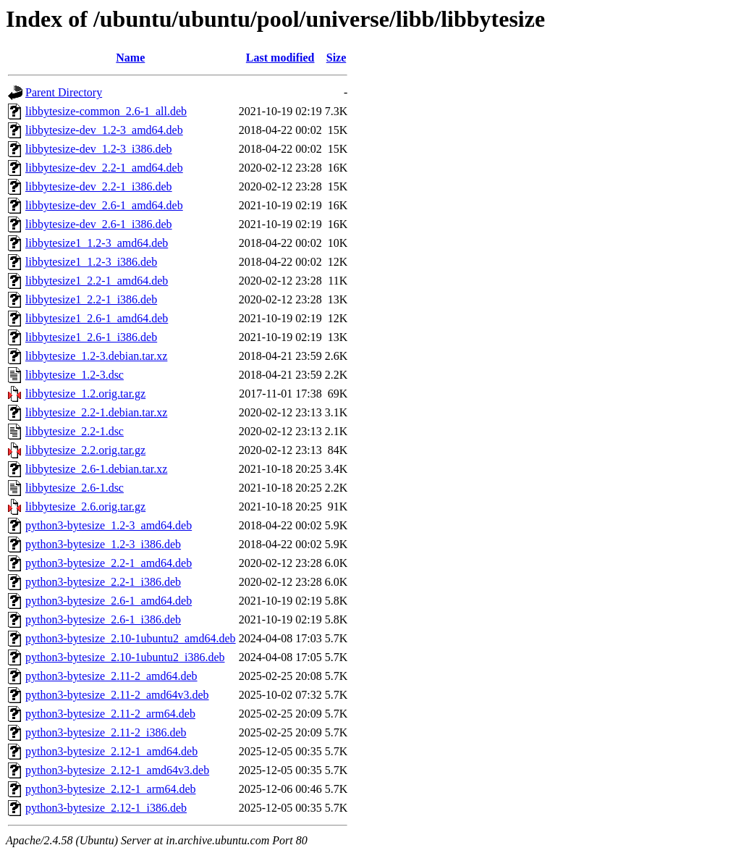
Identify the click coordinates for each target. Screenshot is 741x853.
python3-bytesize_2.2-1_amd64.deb (108, 563)
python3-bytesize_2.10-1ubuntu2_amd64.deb (130, 638)
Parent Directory (63, 92)
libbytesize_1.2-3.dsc (74, 375)
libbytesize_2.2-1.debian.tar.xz (96, 412)
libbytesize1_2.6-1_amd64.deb (96, 318)
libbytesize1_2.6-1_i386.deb (91, 337)
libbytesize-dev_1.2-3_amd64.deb (104, 130)
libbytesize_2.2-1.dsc (74, 431)
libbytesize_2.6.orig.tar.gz (85, 506)
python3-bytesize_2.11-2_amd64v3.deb (117, 695)
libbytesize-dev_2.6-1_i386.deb (98, 224)
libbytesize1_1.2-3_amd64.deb (96, 243)
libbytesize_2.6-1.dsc (74, 488)
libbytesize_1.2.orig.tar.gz (85, 393)
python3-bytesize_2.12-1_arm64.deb (110, 789)
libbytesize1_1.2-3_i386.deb (91, 262)
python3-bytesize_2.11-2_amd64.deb (111, 676)
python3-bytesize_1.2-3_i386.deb (103, 544)
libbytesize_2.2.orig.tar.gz (85, 450)
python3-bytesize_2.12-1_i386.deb (106, 808)
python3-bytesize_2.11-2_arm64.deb (110, 713)
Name (130, 57)
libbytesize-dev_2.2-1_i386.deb (98, 186)
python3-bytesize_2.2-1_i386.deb (103, 582)
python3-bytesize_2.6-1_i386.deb (103, 619)
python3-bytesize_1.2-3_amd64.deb (108, 525)
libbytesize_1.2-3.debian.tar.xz (96, 356)
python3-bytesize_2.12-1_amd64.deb (111, 751)
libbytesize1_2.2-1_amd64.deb (96, 280)
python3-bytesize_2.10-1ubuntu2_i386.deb (125, 657)
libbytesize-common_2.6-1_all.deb (106, 111)
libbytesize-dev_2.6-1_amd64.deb (104, 205)
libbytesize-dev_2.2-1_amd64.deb (104, 167)
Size (336, 57)
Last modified (280, 57)
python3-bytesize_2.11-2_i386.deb (105, 732)
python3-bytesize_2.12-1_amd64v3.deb (117, 770)
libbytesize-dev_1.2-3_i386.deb (98, 149)
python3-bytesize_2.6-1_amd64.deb (108, 600)
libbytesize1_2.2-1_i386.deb (91, 299)
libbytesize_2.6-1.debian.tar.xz (96, 469)
